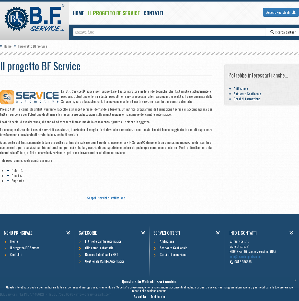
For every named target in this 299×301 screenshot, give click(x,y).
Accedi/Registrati (281, 12)
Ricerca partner (282, 32)
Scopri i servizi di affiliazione (106, 197)
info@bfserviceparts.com (245, 256)
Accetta (140, 296)
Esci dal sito (158, 296)
